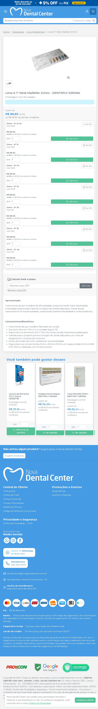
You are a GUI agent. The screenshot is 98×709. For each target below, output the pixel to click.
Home (6, 32)
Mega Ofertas (58, 491)
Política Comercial (12, 499)
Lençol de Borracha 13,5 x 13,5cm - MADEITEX (19, 396)
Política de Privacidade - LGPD (18, 523)
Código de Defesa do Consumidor (19, 511)
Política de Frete (11, 495)
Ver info (87, 124)
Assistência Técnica (12, 507)
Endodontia (18, 32)
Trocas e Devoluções (13, 503)
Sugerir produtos (14, 455)
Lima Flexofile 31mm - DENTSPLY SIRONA (78, 395)
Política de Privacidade (40, 703)
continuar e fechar (85, 700)
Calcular (85, 285)
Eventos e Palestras (61, 495)
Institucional (9, 491)
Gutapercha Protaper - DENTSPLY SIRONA (49, 395)
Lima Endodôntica (35, 32)
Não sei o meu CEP (17, 290)
